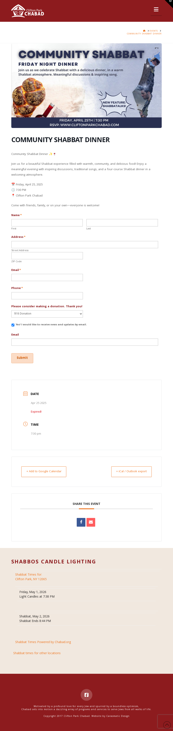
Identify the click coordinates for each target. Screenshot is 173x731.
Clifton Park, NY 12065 (31, 575)
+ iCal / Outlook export (129, 469)
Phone (17, 288)
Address (18, 237)
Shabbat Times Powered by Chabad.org (43, 640)
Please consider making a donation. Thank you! (46, 307)
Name (16, 215)
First (13, 229)
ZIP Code (16, 261)
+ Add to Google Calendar (46, 469)
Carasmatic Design (118, 714)
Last (88, 229)
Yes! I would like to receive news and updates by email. (51, 325)
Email (16, 270)
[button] (156, 9)
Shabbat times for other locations (37, 651)
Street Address (19, 250)
